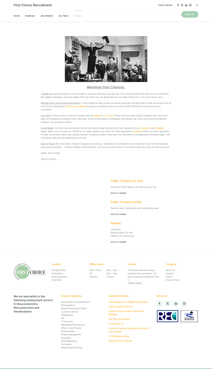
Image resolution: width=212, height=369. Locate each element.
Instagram (159, 128)
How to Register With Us (120, 306)
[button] (197, 5)
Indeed (96, 115)
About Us (170, 270)
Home (17, 15)
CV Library (108, 115)
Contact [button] (78, 15)
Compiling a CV (116, 324)
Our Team (63, 15)
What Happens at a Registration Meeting (128, 302)
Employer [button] (30, 15)
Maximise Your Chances (120, 341)
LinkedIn (137, 131)
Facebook (145, 128)
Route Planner (118, 193)
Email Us (189, 14)
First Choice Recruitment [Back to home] (33, 5)
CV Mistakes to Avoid (119, 336)
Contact (169, 273)
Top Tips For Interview (119, 319)
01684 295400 (165, 5)
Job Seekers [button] (46, 15)
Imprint (169, 277)
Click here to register (76, 106)
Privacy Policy (172, 280)
